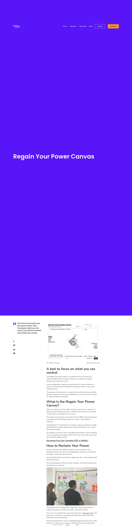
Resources (82, 26)
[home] (16, 26)
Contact (113, 26)
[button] (73, 26)
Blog (90, 26)
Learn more (67, 524)
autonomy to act (87, 513)
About (65, 26)
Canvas (100, 26)
